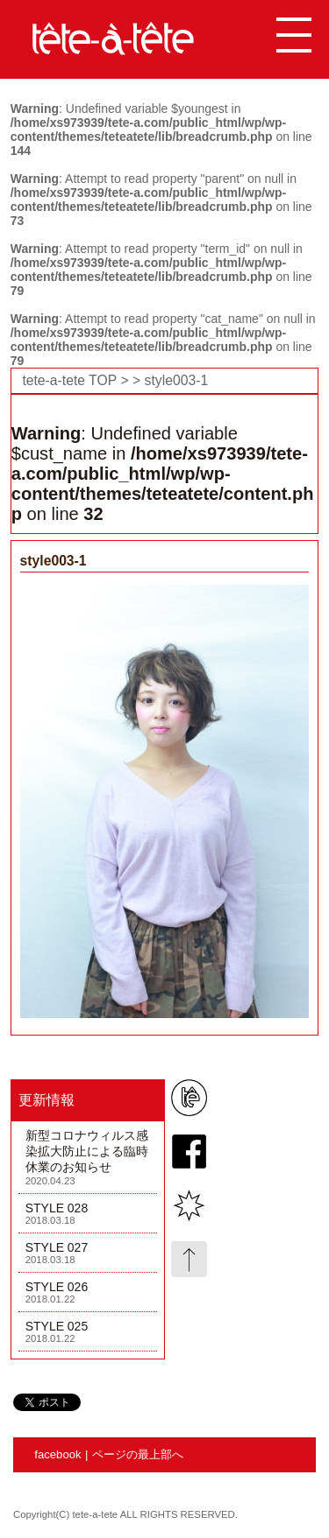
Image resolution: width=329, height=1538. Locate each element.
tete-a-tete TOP (69, 380)
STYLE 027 (56, 1247)
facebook (57, 1454)
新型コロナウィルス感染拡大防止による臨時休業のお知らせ (86, 1151)
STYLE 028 (56, 1208)
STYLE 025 (56, 1326)
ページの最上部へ (137, 1454)
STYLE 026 (56, 1287)
